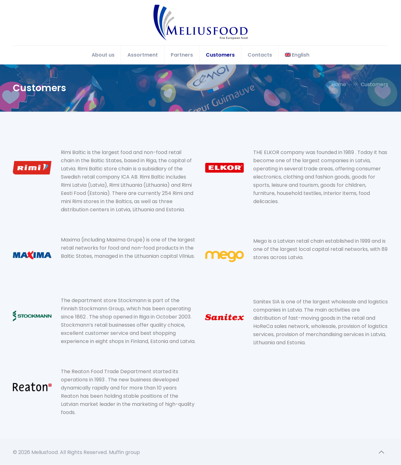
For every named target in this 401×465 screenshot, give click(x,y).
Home (338, 84)
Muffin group (124, 452)
